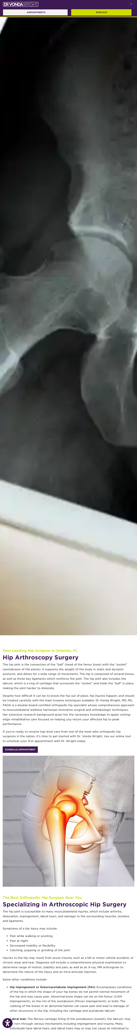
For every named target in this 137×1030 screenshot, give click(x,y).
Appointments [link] (35, 12)
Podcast (101, 12)
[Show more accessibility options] (7, 1023)
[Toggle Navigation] (131, 4)
